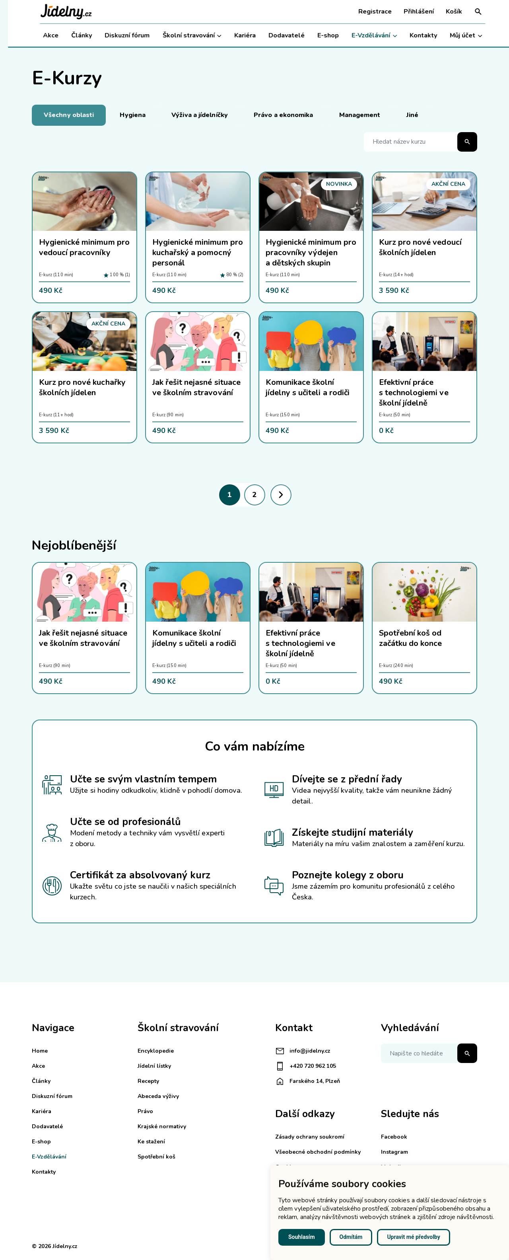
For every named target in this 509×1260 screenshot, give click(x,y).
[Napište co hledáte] (429, 1053)
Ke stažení (151, 1141)
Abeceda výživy (158, 1096)
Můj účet (458, 36)
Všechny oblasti (69, 115)
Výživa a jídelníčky (199, 115)
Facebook (394, 1137)
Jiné (412, 115)
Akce (43, 35)
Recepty (148, 1081)
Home (40, 1051)
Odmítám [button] (351, 1237)
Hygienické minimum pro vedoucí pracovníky (84, 247)
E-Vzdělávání (366, 36)
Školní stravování (183, 36)
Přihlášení (411, 11)
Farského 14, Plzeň (307, 1081)
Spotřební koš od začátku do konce (410, 638)
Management (360, 115)
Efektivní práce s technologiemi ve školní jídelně (414, 392)
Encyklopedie (156, 1051)
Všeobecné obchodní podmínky (318, 1152)
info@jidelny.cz (302, 1051)
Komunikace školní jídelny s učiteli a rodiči (308, 387)
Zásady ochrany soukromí (309, 1137)
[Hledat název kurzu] (420, 142)
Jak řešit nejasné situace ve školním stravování (196, 387)
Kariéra (236, 35)
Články (73, 35)
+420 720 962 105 (305, 1066)
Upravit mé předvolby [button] (413, 1237)
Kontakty (415, 35)
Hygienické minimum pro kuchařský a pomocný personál (197, 252)
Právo (145, 1111)
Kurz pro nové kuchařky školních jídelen (82, 387)
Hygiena (133, 115)
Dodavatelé (278, 35)
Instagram (394, 1152)
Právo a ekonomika (283, 115)
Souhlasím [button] (301, 1237)
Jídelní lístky (154, 1066)
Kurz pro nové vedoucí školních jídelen (420, 247)
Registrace (367, 11)
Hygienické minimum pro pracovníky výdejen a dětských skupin (311, 252)
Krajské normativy (162, 1126)
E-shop (320, 35)
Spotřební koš (156, 1157)
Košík (446, 11)
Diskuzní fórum (119, 35)
